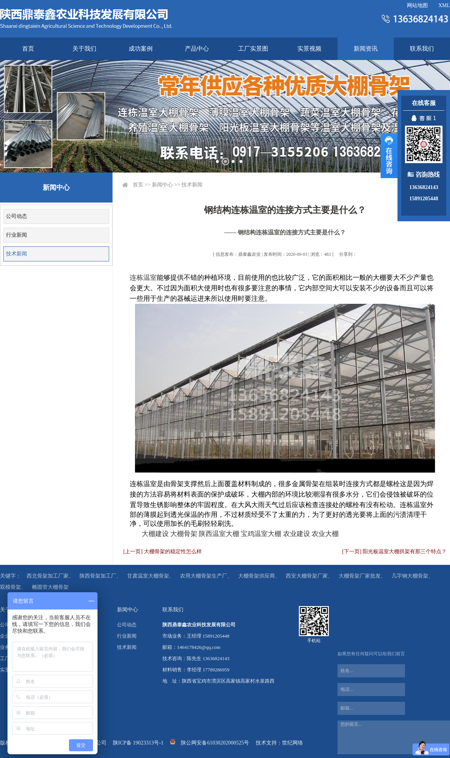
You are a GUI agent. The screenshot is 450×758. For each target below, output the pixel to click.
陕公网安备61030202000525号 (215, 743)
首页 (28, 48)
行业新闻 (16, 235)
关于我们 (84, 48)
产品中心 (197, 48)
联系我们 (422, 48)
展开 (389, 155)
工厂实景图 (253, 48)
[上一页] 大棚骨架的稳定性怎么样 (162, 551)
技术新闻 (16, 254)
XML (444, 5)
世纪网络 (292, 743)
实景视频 (309, 48)
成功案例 (141, 48)
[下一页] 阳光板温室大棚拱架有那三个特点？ (394, 551)
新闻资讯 (366, 48)
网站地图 (417, 5)
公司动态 (16, 216)
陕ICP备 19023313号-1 (138, 743)
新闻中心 (162, 185)
